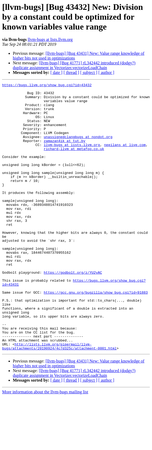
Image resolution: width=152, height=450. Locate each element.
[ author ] (106, 72)
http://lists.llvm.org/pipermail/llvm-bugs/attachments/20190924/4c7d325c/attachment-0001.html (59, 399)
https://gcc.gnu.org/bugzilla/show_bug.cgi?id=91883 (96, 334)
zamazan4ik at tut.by (64, 152)
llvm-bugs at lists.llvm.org (50, 39)
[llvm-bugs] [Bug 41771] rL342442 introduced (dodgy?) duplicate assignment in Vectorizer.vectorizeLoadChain (74, 65)
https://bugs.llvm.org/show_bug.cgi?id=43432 (46, 85)
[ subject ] (88, 72)
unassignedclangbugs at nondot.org (78, 147)
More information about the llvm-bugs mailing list (45, 445)
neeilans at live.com (125, 157)
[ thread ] (71, 72)
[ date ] (56, 72)
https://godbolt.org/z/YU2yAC (73, 310)
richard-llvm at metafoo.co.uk (74, 162)
